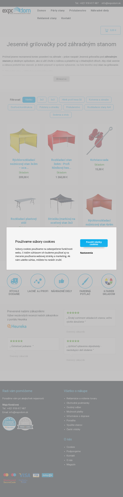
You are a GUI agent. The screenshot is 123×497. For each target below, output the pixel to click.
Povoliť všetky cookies (94, 243)
